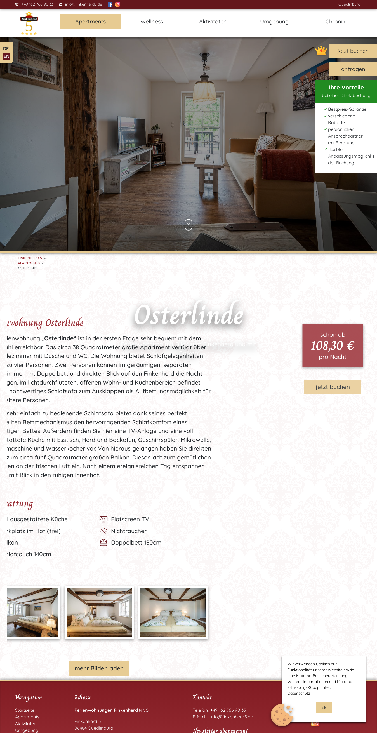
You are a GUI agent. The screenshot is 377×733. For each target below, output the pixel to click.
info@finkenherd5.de (83, 4)
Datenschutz (299, 693)
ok (324, 707)
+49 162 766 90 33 (37, 4)
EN (7, 56)
